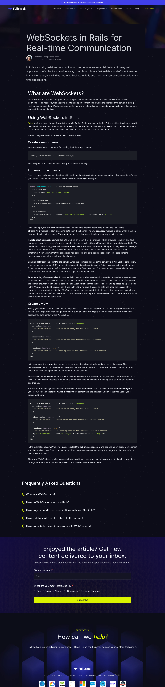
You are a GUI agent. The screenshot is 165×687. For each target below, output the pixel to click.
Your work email (43, 570)
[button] (56, 8)
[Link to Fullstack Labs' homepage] (82, 669)
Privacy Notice (90, 675)
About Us (102, 675)
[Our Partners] (82, 684)
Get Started (149, 8)
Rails (30, 123)
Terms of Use (62, 675)
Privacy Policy (76, 675)
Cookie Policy (49, 675)
